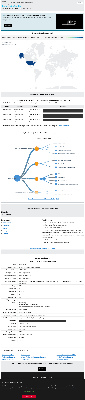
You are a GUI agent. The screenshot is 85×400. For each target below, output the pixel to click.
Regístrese (8, 25)
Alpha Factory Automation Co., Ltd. (33, 357)
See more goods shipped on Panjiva (42, 248)
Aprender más (64, 126)
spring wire (7, 231)
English (35, 377)
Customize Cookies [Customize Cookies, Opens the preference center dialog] (29, 391)
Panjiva (6, 2)
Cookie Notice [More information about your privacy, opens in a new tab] (72, 388)
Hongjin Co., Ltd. (27, 359)
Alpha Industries (62, 359)
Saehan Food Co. (8, 355)
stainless (6, 225)
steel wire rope (8, 223)
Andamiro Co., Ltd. (8, 357)
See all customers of (43, 199)
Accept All (29, 396)
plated (5, 228)
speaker (5, 233)
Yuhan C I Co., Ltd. (8, 359)
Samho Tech (25, 355)
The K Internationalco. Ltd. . (66, 355)
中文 (50, 377)
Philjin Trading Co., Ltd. (65, 357)
